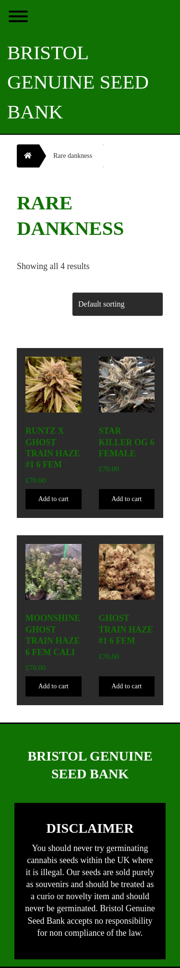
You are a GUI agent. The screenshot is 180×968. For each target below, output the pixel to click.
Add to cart (53, 499)
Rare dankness (72, 155)
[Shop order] (117, 304)
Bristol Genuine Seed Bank (78, 82)
